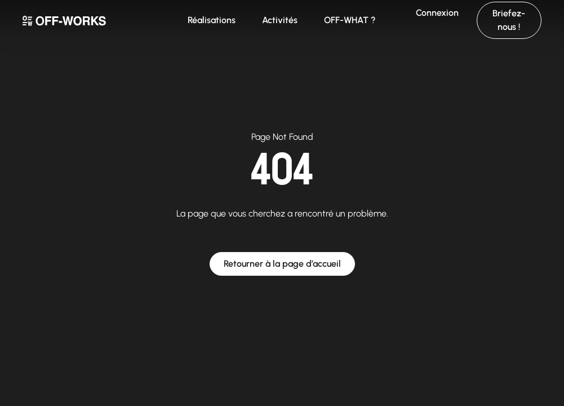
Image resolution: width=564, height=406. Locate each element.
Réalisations (212, 20)
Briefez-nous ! (508, 20)
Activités (279, 20)
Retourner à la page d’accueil (282, 263)
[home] (94, 20)
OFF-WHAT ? (350, 20)
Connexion (437, 12)
